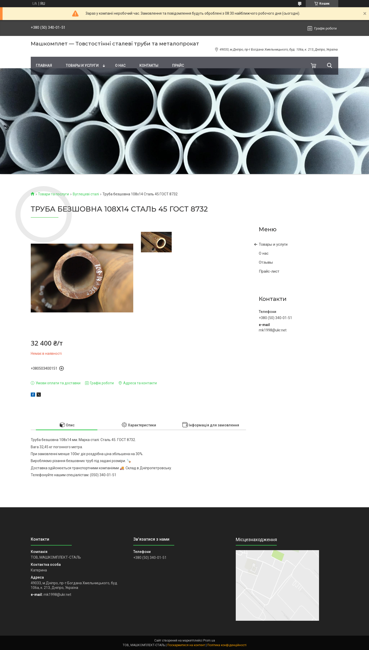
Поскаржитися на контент (186, 645)
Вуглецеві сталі (86, 194)
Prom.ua (209, 640)
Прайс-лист (269, 271)
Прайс (178, 65)
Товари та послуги (53, 194)
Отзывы (266, 262)
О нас (120, 65)
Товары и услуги (82, 65)
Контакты (148, 65)
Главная (44, 65)
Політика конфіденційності (227, 645)
